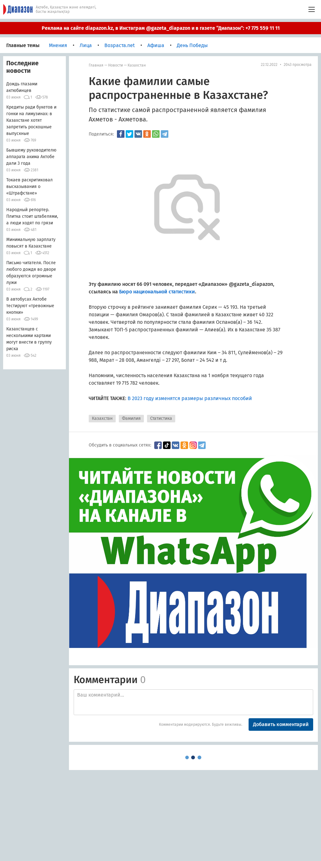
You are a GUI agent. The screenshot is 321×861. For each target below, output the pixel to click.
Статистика (161, 418)
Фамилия (131, 418)
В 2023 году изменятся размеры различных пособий (190, 398)
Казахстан (137, 65)
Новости (115, 65)
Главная (96, 65)
